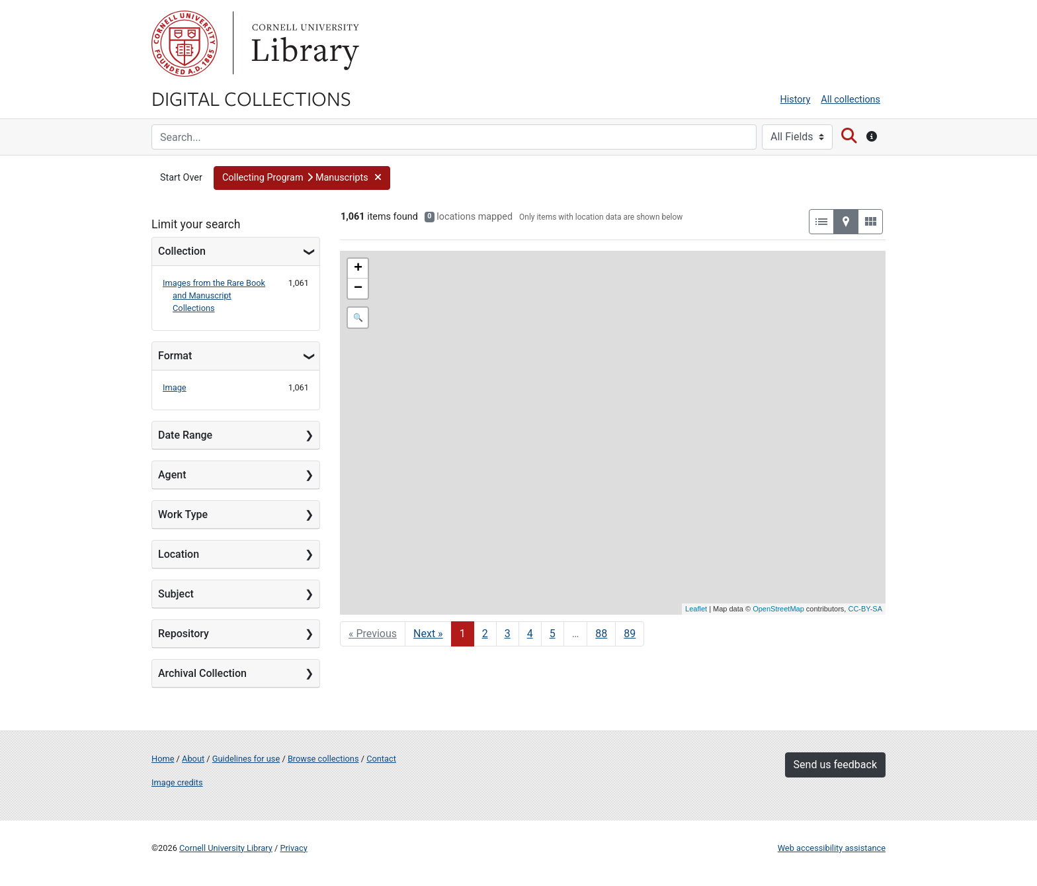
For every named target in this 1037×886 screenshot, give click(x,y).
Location (178, 554)
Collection (182, 251)
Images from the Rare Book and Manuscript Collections (214, 295)
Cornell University (184, 44)
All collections (850, 99)
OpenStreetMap (778, 609)
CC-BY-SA (865, 609)
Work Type (183, 514)
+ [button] (358, 269)
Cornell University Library (225, 848)
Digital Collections (251, 98)
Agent (172, 474)
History (795, 99)
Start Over (181, 177)
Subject (176, 594)
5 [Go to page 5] (553, 633)
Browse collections (323, 759)
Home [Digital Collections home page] (162, 759)
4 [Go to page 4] (530, 633)
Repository (183, 633)
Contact (381, 759)
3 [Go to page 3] (508, 633)
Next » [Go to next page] (428, 633)
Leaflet (696, 609)
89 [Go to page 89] (630, 633)
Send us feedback (835, 764)
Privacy (293, 848)
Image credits (177, 782)
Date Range (185, 435)
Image (175, 387)
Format (175, 355)
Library (303, 44)
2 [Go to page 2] (485, 633)
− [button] (358, 288)
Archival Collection (202, 673)
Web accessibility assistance (832, 848)
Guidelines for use (246, 759)
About (193, 759)
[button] (302, 178)
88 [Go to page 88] (601, 633)
